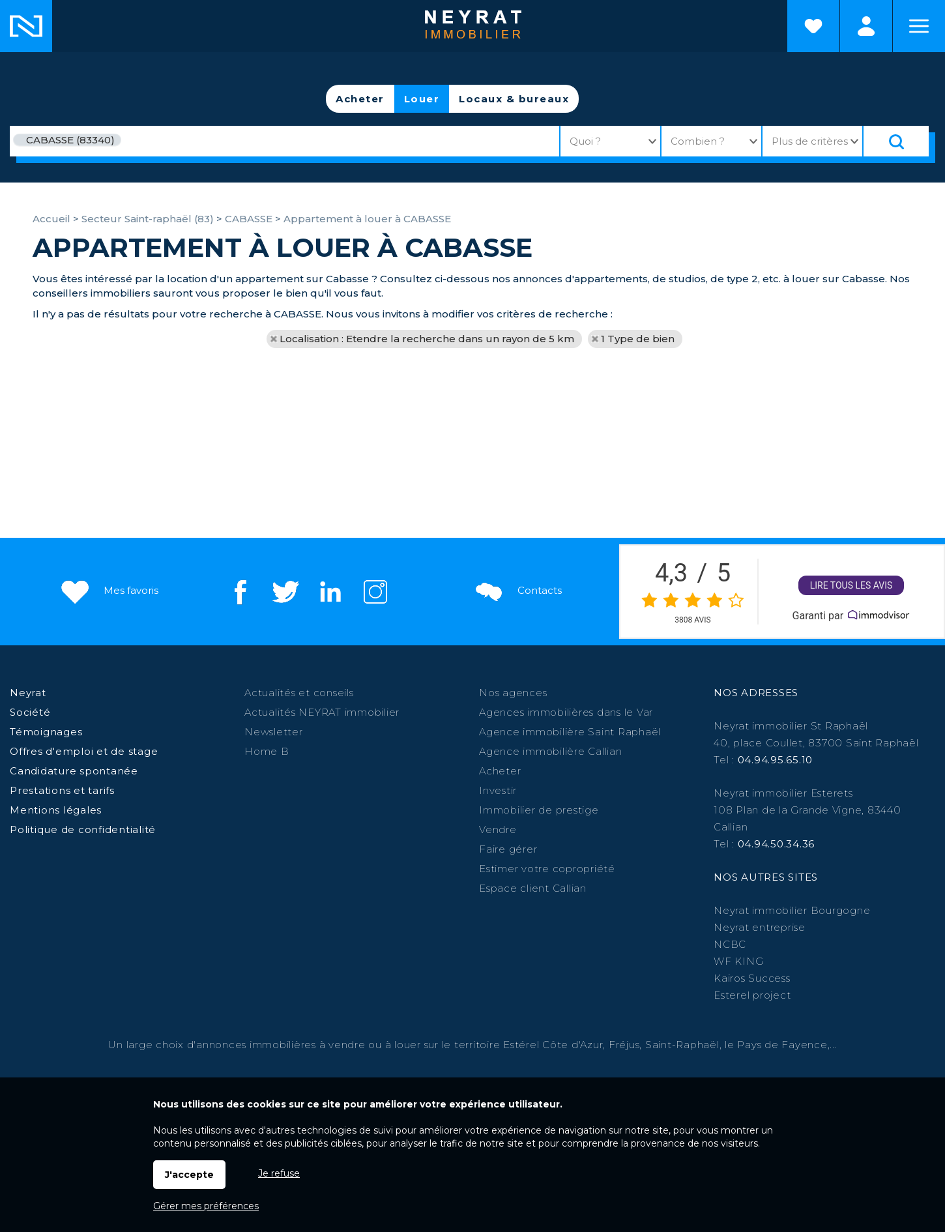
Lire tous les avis (851, 586)
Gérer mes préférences (206, 1206)
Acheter (360, 99)
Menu (919, 26)
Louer (422, 99)
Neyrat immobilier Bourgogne (792, 910)
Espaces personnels (866, 26)
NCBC (730, 944)
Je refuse (279, 1173)
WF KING (738, 961)
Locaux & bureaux (514, 99)
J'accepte (189, 1175)
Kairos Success (752, 978)
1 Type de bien (638, 338)
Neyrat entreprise (760, 927)
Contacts (517, 591)
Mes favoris (108, 591)
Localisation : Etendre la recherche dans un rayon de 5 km (427, 338)
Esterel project (752, 995)
